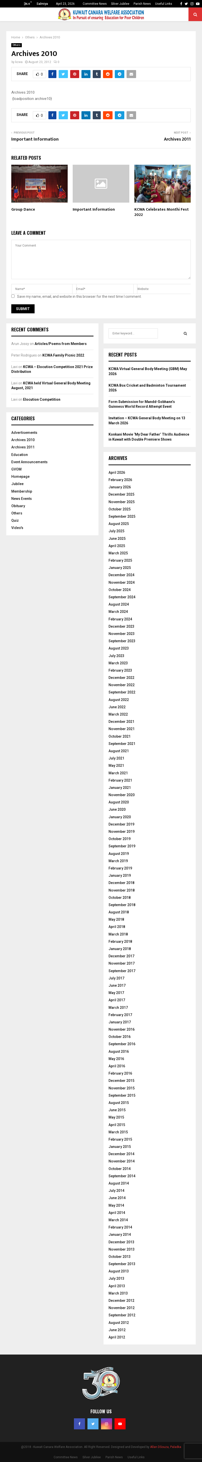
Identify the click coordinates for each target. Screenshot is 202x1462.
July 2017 (116, 978)
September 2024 (122, 597)
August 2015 (119, 1103)
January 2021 (120, 788)
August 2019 (119, 854)
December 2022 (121, 678)
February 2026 (120, 480)
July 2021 (116, 758)
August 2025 (119, 524)
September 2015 (122, 1095)
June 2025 (117, 539)
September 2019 (122, 846)
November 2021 (122, 729)
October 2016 (120, 1037)
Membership (21, 491)
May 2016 (116, 1059)
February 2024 (120, 619)
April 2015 (117, 1125)
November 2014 (122, 1161)
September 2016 (122, 1044)
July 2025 (116, 531)
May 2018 (116, 919)
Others (17, 45)
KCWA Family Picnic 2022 (63, 355)
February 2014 (120, 1227)
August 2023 (119, 648)
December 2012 (121, 1301)
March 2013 (118, 1293)
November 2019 (122, 832)
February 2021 (120, 780)
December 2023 (121, 626)
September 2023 (122, 641)
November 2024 (122, 582)
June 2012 (117, 1330)
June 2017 (117, 985)
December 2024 (121, 575)
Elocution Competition (41, 399)
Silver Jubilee (120, 4)
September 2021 (122, 744)
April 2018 (117, 927)
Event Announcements (29, 462)
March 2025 (118, 553)
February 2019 (120, 868)
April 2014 (117, 1213)
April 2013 (117, 1286)
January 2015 (120, 1147)
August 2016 (119, 1051)
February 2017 (120, 1015)
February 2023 (120, 670)
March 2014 (118, 1220)
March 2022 (118, 714)
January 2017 (120, 1022)
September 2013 (122, 1264)
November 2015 (122, 1088)
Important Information (35, 139)
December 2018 (121, 883)
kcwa (19, 62)
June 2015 (117, 1110)
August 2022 (119, 700)
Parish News (142, 4)
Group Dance (23, 209)
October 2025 (120, 509)
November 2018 (122, 890)
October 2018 (120, 898)
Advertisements (24, 433)
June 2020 (117, 809)
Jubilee (17, 484)
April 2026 (117, 473)
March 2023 (118, 663)
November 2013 (122, 1249)
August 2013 (119, 1271)
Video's (17, 528)
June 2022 (117, 707)
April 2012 (117, 1337)
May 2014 (116, 1205)
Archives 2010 (23, 440)
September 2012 (122, 1315)
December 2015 (121, 1081)
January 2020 (120, 817)
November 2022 (122, 685)
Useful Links (163, 4)
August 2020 (119, 802)
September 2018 (122, 905)
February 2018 (120, 942)
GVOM (16, 469)
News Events (21, 499)
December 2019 (121, 824)
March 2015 (118, 1132)
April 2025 (117, 546)
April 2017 (117, 1000)
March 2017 (118, 1008)
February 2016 (120, 1073)
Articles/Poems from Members (61, 344)
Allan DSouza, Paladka (165, 1447)
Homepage (20, 477)
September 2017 (122, 971)
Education (19, 455)
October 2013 (120, 1257)
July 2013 (116, 1278)
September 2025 (122, 516)
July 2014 (116, 1191)
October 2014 (120, 1169)
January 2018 (120, 949)
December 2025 (121, 494)
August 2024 (119, 604)
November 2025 (122, 502)
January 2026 (120, 487)
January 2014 (120, 1235)
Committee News (95, 4)
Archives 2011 (177, 139)
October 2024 (120, 590)
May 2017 (116, 993)
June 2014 (117, 1198)
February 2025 (120, 560)
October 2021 (120, 736)
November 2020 (122, 795)
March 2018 (118, 934)
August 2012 (119, 1323)
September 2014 (122, 1176)
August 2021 (119, 751)
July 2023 (116, 656)
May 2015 (116, 1117)
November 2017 (122, 963)
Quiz (15, 520)
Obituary (18, 506)
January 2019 (120, 875)
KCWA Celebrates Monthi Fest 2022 (161, 212)
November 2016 (122, 1029)
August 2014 (119, 1183)
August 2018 (119, 912)
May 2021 (116, 766)
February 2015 (120, 1139)
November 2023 (122, 634)
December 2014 (121, 1154)
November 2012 (122, 1308)
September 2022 (122, 692)
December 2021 (121, 722)
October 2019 (120, 839)
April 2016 (117, 1066)
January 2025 (120, 568)
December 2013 (121, 1242)
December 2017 (121, 956)
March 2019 (118, 861)
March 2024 (118, 612)
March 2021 (118, 773)
